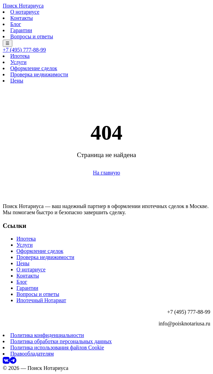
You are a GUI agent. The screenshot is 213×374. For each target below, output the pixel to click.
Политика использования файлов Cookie (57, 347)
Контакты (21, 18)
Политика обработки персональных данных (61, 341)
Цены (16, 80)
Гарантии (21, 30)
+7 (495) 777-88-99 (24, 50)
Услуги (18, 62)
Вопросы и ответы (31, 36)
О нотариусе (24, 12)
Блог (15, 24)
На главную (106, 173)
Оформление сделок (33, 68)
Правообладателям (32, 354)
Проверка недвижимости (39, 74)
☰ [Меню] (7, 43)
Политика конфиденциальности (47, 335)
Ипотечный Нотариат (41, 300)
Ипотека (20, 56)
